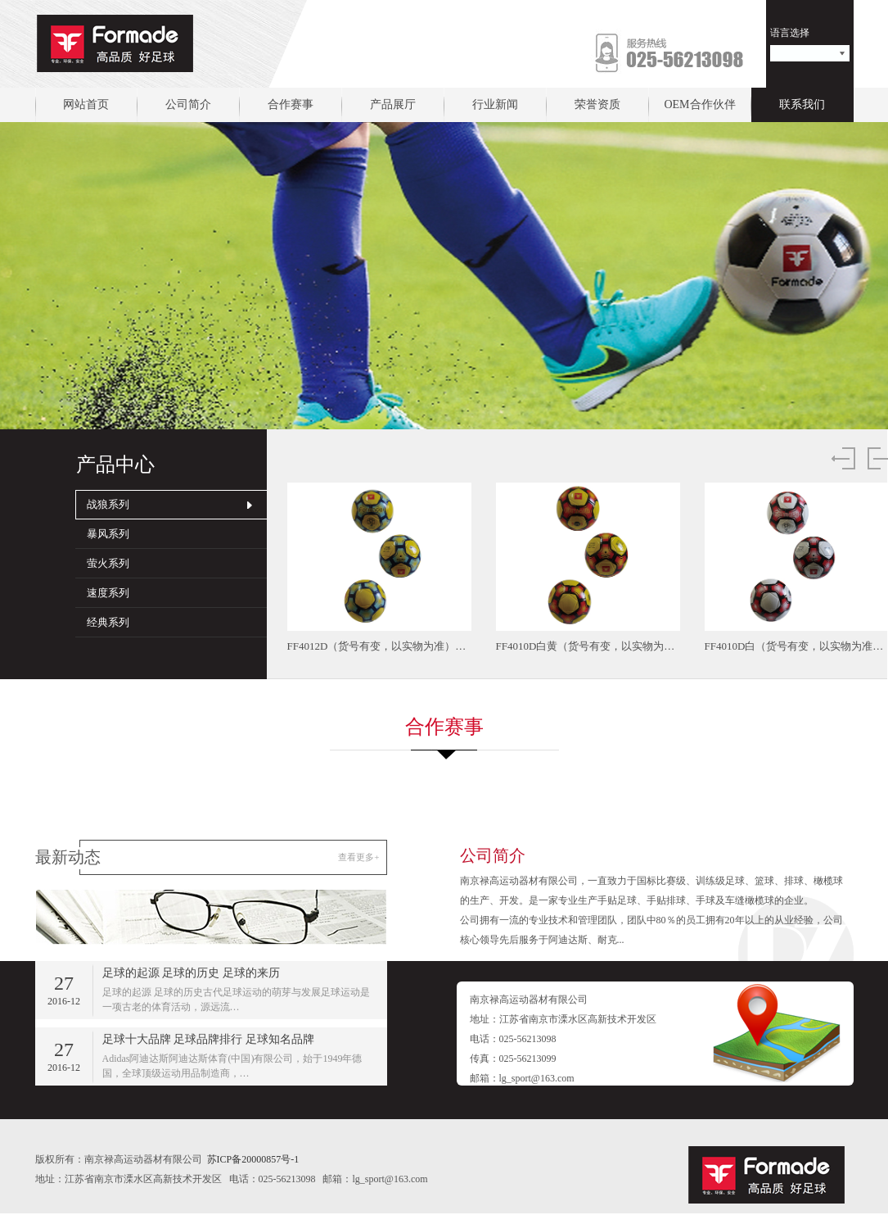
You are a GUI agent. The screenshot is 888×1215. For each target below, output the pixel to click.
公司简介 (188, 104)
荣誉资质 (597, 104)
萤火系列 (108, 563)
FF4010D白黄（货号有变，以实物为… (585, 646)
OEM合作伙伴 (699, 104)
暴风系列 (108, 534)
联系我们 (802, 104)
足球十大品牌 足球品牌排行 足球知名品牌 (208, 1039)
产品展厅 (393, 104)
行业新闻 (495, 104)
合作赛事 (290, 104)
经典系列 (108, 622)
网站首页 (86, 104)
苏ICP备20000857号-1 (253, 1159)
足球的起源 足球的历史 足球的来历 (191, 973)
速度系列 (108, 593)
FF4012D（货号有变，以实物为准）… (377, 646)
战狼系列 (108, 504)
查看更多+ (358, 857)
